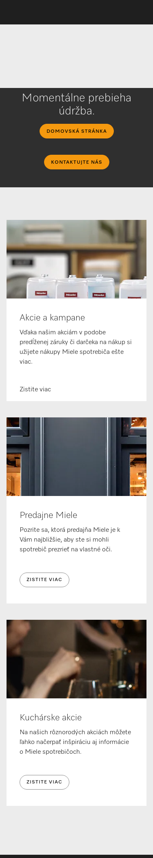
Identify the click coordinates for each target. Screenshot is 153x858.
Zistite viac (44, 579)
